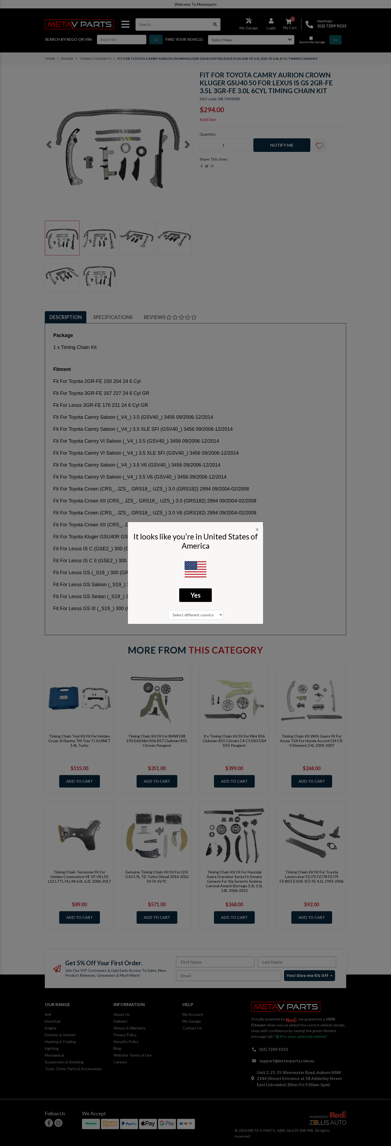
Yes (196, 595)
